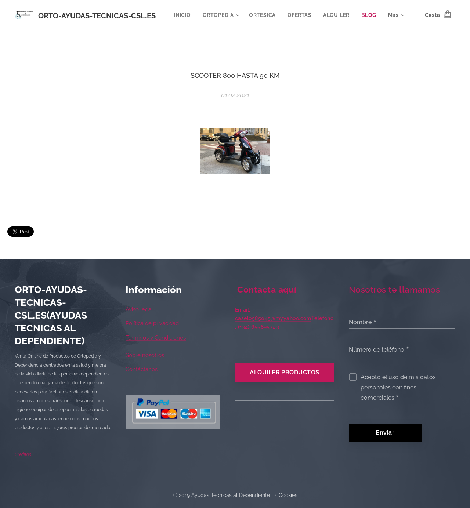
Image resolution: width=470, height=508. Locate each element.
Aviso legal (139, 309)
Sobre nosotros (145, 355)
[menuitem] (208, 15)
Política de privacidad (152, 323)
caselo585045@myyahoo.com (273, 318)
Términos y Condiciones (156, 337)
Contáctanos (142, 369)
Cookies (288, 495)
